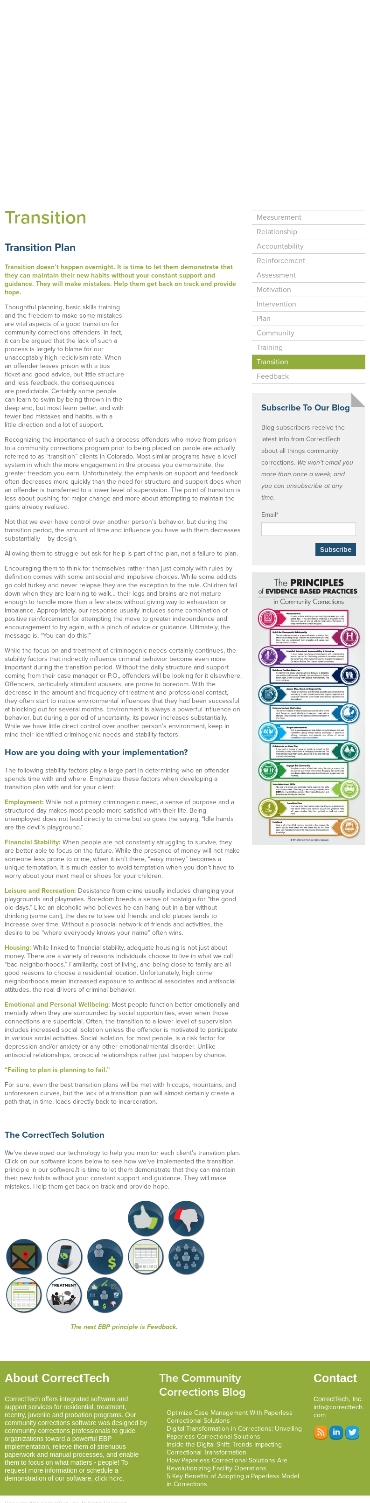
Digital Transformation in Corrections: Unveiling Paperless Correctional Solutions (234, 1388)
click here (109, 1434)
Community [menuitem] (275, 288)
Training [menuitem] (270, 303)
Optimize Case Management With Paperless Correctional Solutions (230, 1372)
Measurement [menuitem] (279, 173)
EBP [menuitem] (346, 9)
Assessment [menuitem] (276, 231)
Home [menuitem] (113, 9)
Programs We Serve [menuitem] (293, 9)
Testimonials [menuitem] (122, 28)
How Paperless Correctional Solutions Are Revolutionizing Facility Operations (227, 1420)
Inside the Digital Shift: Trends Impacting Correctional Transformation (224, 1404)
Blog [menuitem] (164, 28)
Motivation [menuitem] (274, 245)
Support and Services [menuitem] (215, 9)
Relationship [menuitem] (277, 187)
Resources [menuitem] (251, 28)
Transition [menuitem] (272, 317)
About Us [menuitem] (203, 28)
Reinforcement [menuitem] (281, 216)
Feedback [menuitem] (273, 332)
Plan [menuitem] (264, 274)
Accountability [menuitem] (280, 202)
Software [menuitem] (153, 9)
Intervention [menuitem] (276, 259)
